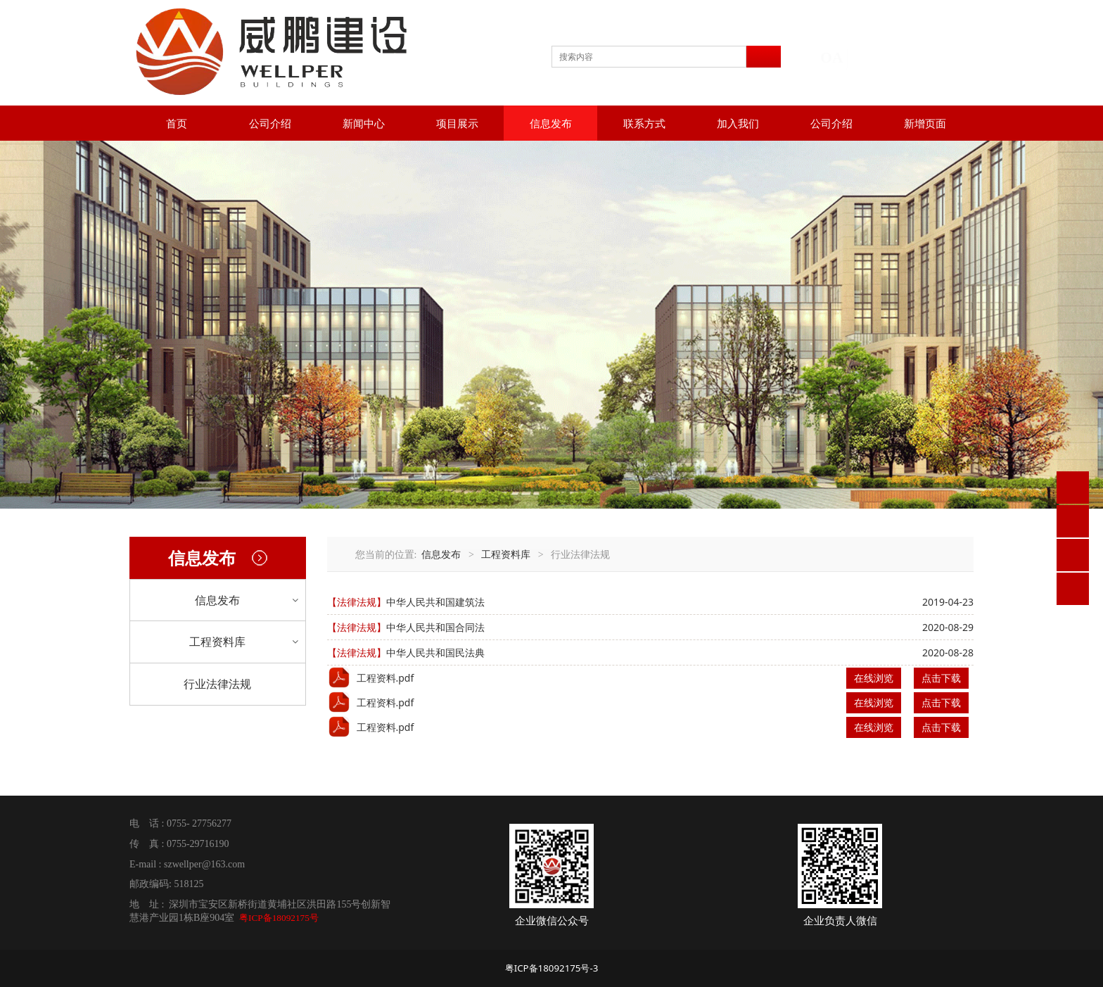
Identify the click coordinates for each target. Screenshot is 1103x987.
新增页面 (925, 123)
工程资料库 (217, 641)
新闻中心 (364, 123)
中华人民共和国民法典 (435, 652)
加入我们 (738, 123)
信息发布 (551, 123)
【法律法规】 (356, 602)
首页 (176, 123)
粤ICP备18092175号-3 (552, 968)
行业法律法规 (217, 684)
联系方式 (644, 123)
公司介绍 (270, 123)
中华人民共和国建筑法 (435, 602)
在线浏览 (873, 677)
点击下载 (941, 677)
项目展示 (457, 123)
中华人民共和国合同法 (435, 627)
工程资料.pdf (385, 677)
